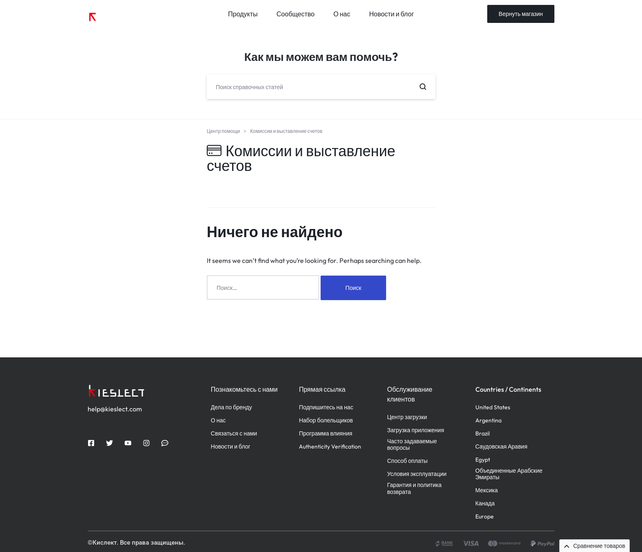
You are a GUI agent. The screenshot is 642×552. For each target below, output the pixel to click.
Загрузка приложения (415, 429)
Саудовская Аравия (501, 446)
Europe (484, 516)
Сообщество (295, 14)
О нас (341, 14)
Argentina (488, 420)
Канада (485, 503)
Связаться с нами (234, 433)
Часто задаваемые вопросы (412, 444)
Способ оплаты (407, 460)
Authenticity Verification (330, 446)
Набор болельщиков (326, 420)
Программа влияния (325, 433)
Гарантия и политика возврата (414, 488)
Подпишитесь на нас (326, 407)
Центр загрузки (407, 416)
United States (492, 407)
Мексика (486, 490)
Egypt (482, 459)
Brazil (482, 433)
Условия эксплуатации (416, 473)
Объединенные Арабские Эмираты (509, 474)
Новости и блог (391, 14)
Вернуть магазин (521, 14)
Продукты (243, 14)
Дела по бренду (231, 407)
